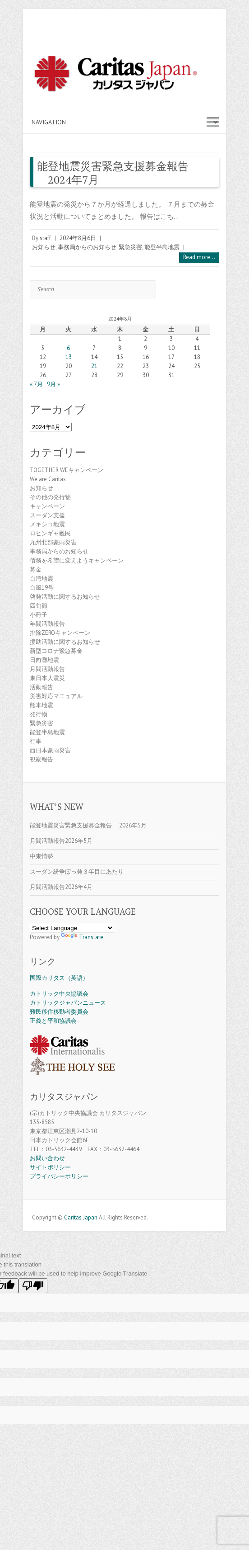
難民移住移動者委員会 (59, 1012)
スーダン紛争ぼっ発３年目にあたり (77, 871)
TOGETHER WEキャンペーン (66, 470)
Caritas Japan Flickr (138, 1206)
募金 (36, 569)
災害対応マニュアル (56, 696)
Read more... (199, 257)
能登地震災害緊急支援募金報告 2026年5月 (88, 825)
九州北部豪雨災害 (53, 542)
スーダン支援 (47, 515)
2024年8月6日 (78, 238)
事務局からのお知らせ (87, 247)
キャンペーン (47, 506)
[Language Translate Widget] (72, 928)
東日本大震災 (47, 678)
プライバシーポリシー (59, 1176)
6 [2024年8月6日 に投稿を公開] (68, 348)
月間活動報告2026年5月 (61, 841)
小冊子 (38, 615)
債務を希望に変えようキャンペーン (77, 560)
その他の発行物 (50, 497)
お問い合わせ (47, 1158)
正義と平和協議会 (53, 1021)
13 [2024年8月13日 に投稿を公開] (68, 357)
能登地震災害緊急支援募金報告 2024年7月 (113, 173)
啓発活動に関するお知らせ (65, 596)
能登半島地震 (162, 247)
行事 (36, 741)
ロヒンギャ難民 (50, 533)
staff (45, 238)
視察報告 (41, 759)
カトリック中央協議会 (59, 993)
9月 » (53, 384)
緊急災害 (130, 247)
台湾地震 (41, 578)
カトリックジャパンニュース (68, 1003)
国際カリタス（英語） (59, 978)
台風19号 (42, 587)
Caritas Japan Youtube (124, 1206)
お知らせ (43, 247)
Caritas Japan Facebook (111, 1206)
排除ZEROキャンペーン (60, 633)
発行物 (38, 714)
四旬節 (38, 606)
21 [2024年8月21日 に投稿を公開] (94, 366)
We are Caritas (48, 479)
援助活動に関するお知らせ (65, 642)
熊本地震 (41, 705)
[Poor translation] (32, 1285)
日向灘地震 (44, 660)
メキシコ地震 (47, 524)
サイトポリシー (50, 1167)
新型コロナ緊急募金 (56, 651)
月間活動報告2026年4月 (61, 887)
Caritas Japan (80, 1217)
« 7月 (36, 384)
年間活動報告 (47, 624)
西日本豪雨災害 (50, 750)
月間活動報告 (47, 669)
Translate (82, 937)
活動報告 (41, 687)
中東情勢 (41, 856)
